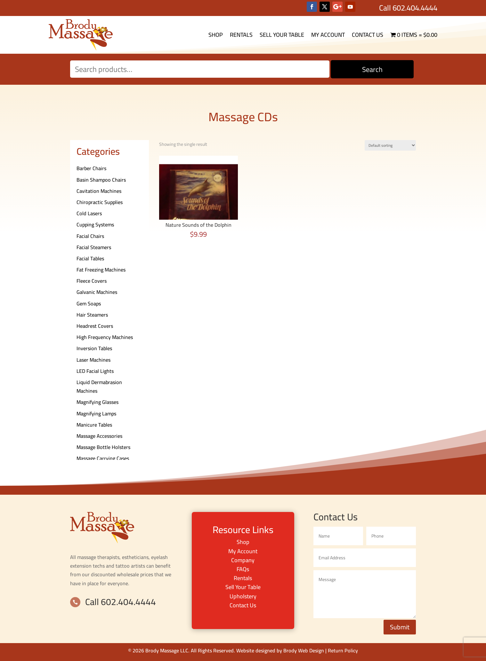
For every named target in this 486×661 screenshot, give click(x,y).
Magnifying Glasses (97, 402)
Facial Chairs (90, 236)
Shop (215, 34)
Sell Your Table (282, 34)
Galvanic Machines (97, 292)
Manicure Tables (94, 424)
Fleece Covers (92, 281)
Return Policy (343, 650)
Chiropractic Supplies (100, 202)
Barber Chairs (91, 168)
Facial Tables (90, 258)
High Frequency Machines (105, 337)
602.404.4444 (415, 8)
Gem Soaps (89, 303)
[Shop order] (390, 145)
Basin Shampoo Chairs (101, 180)
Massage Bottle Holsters (103, 447)
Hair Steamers (92, 314)
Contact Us (367, 34)
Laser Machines (93, 360)
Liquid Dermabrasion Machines (99, 386)
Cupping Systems (95, 224)
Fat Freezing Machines (101, 269)
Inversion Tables (94, 348)
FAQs (243, 569)
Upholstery (243, 596)
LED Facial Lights (95, 371)
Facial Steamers (94, 247)
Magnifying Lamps (96, 413)
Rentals (241, 34)
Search (372, 69)
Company (243, 560)
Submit (399, 627)
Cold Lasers (89, 213)
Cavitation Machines (99, 191)
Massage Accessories (99, 436)
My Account (328, 34)
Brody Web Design (303, 650)
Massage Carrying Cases (103, 458)
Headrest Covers (95, 326)
